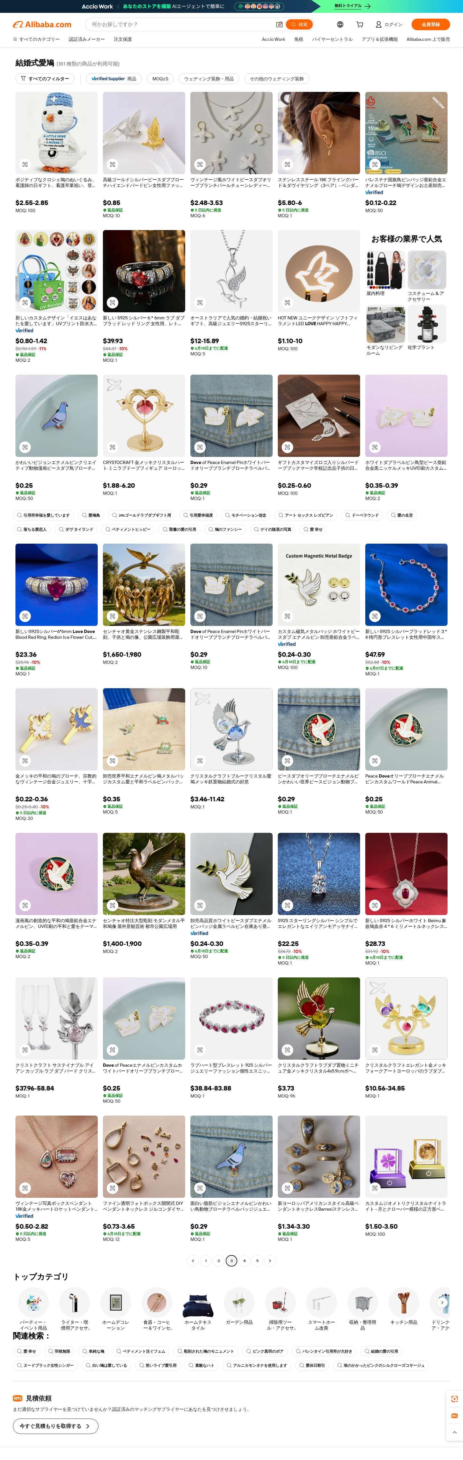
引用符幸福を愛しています (43, 515)
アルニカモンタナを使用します (257, 1365)
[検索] (299, 24)
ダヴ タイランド (76, 529)
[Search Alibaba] (181, 24)
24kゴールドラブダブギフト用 (141, 515)
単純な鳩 (93, 1351)
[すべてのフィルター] (45, 78)
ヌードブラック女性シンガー (45, 1365)
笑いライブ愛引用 (158, 1365)
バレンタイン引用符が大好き (324, 1351)
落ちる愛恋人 (32, 529)
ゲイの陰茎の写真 (272, 529)
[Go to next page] (270, 1261)
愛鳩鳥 (91, 515)
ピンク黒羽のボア (265, 1351)
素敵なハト (201, 1365)
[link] (454, 1399)
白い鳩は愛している (106, 1365)
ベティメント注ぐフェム (140, 1351)
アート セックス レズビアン (305, 515)
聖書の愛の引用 (179, 529)
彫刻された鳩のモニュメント (205, 1351)
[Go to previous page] (193, 1261)
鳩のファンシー (225, 529)
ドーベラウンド (362, 515)
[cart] (361, 25)
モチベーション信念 (245, 515)
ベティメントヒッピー (127, 529)
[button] (279, 24)
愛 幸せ (313, 529)
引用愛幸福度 (198, 515)
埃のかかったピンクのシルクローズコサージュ (381, 1365)
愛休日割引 (312, 1365)
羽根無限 (59, 1351)
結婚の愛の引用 (381, 1351)
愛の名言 (402, 515)
